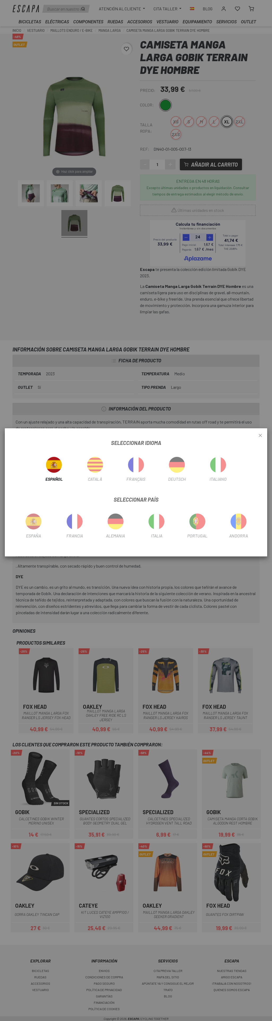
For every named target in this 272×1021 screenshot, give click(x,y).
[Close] (260, 436)
